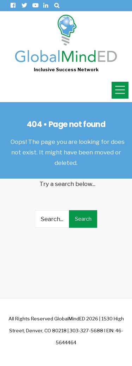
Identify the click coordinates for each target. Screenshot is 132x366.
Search (83, 219)
